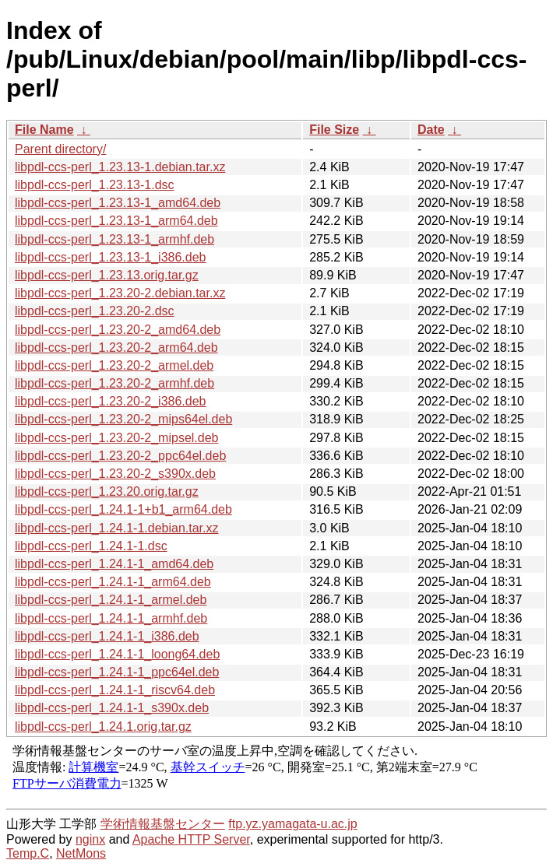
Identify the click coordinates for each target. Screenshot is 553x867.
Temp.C (27, 853)
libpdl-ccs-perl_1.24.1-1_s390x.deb (112, 707)
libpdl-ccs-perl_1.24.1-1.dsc (91, 546)
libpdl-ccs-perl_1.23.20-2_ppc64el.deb (120, 455)
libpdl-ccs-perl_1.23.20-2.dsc (94, 311)
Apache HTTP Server (191, 839)
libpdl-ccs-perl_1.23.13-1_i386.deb (110, 257)
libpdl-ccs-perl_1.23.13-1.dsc (94, 184)
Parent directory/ (60, 149)
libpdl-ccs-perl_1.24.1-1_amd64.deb (114, 563)
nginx (90, 839)
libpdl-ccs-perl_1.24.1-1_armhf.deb (111, 618)
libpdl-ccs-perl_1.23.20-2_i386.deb (110, 401)
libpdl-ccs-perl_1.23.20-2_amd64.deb (117, 329)
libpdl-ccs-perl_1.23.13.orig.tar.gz (107, 275)
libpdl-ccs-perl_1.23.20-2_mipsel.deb (116, 437)
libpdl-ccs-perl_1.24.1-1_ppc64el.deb (117, 672)
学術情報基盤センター (162, 823)
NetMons (81, 853)
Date (431, 129)
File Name (44, 129)
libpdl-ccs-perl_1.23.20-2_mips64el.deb (123, 419)
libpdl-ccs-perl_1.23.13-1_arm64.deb (116, 220)
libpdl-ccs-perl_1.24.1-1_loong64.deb (117, 654)
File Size (334, 129)
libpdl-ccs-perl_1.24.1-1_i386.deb (107, 636)
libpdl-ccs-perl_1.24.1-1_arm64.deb (113, 581)
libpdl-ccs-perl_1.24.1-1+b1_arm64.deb (123, 509)
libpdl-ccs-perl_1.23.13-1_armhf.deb (114, 239)
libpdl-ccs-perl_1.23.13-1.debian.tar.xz (120, 167)
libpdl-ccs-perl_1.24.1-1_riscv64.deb (115, 690)
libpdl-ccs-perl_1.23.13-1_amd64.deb (117, 202)
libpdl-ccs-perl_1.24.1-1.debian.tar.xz (116, 528)
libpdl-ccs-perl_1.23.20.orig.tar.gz (107, 491)
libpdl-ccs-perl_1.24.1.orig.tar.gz (103, 726)
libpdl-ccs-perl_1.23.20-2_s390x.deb (115, 473)
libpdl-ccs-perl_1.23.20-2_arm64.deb (116, 347)
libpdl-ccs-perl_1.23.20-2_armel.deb (114, 365)
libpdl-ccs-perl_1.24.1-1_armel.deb (110, 599)
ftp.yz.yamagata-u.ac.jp (292, 823)
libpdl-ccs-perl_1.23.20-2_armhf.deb (114, 383)
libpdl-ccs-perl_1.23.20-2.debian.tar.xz (120, 293)
